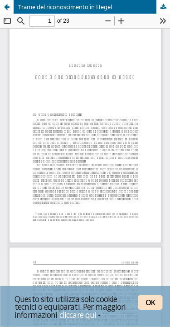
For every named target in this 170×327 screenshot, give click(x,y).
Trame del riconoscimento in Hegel (65, 7)
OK (150, 302)
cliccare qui (78, 314)
